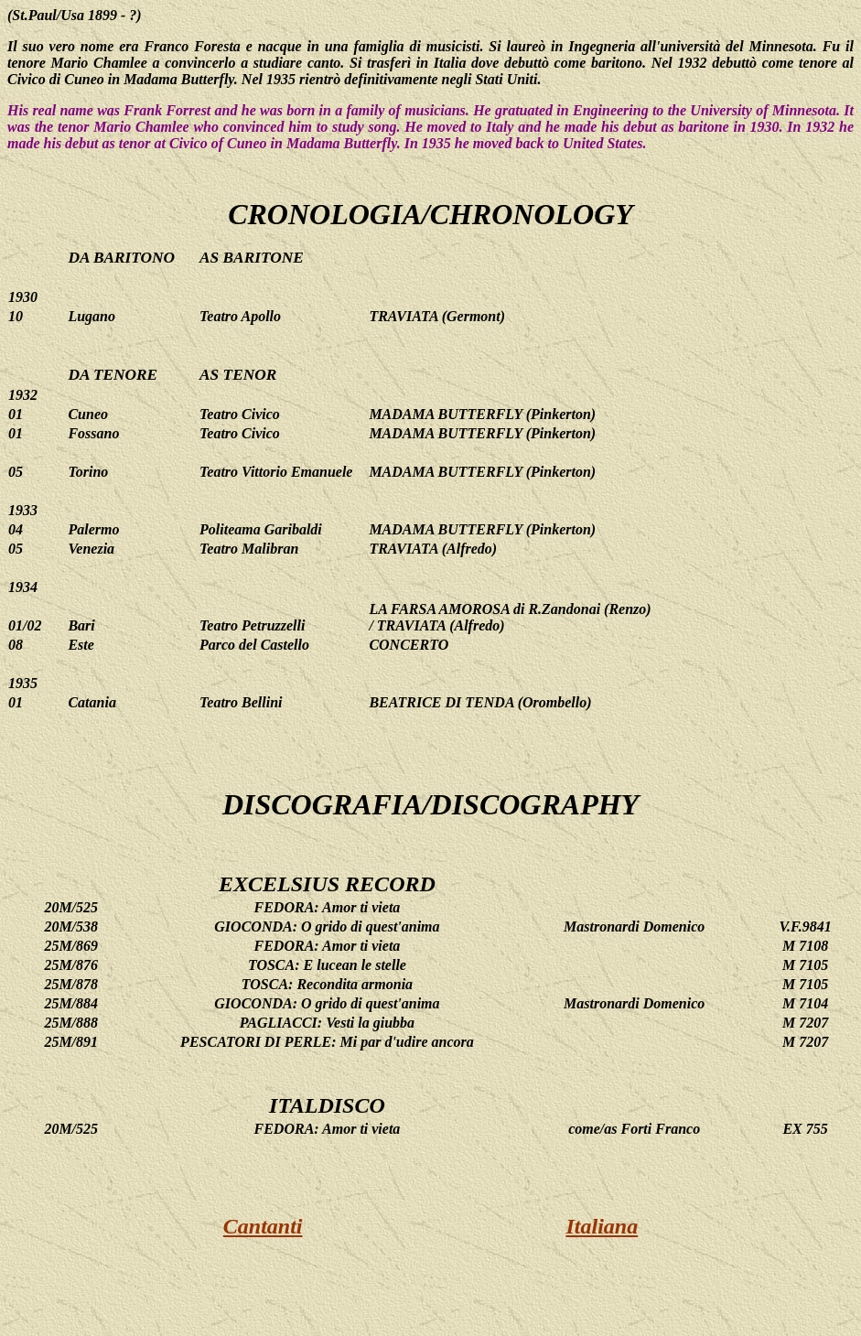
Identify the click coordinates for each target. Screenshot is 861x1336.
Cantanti (263, 1226)
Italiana (602, 1226)
